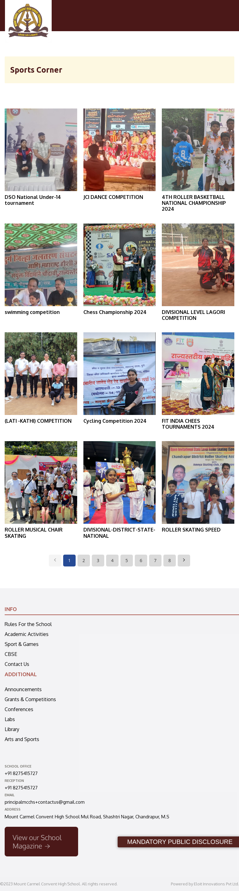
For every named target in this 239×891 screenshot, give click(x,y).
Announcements (23, 689)
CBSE (11, 654)
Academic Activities (27, 634)
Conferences (19, 709)
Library (12, 729)
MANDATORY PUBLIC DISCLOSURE (180, 841)
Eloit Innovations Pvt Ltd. (216, 883)
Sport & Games (22, 644)
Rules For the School (28, 624)
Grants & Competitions (30, 699)
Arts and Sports (22, 739)
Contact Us (17, 664)
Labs (10, 719)
